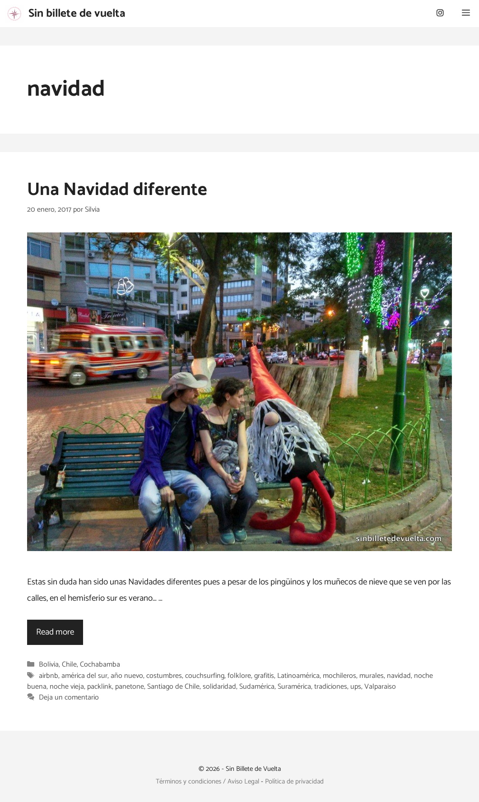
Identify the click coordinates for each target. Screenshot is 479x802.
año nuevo (127, 676)
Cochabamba (100, 664)
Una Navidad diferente (117, 190)
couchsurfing (204, 676)
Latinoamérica (298, 676)
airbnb (48, 676)
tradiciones (330, 687)
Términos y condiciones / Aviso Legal (207, 781)
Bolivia (49, 664)
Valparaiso (380, 687)
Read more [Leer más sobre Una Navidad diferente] (55, 632)
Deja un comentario (69, 697)
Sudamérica (256, 687)
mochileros (339, 676)
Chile (69, 664)
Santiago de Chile (173, 687)
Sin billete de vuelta (77, 13)
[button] (466, 13)
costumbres (164, 676)
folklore (239, 676)
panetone (129, 687)
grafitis (264, 676)
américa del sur (84, 676)
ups (355, 687)
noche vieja (67, 687)
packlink (99, 687)
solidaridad (219, 687)
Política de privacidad (294, 781)
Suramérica (294, 687)
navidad (399, 676)
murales (371, 676)
